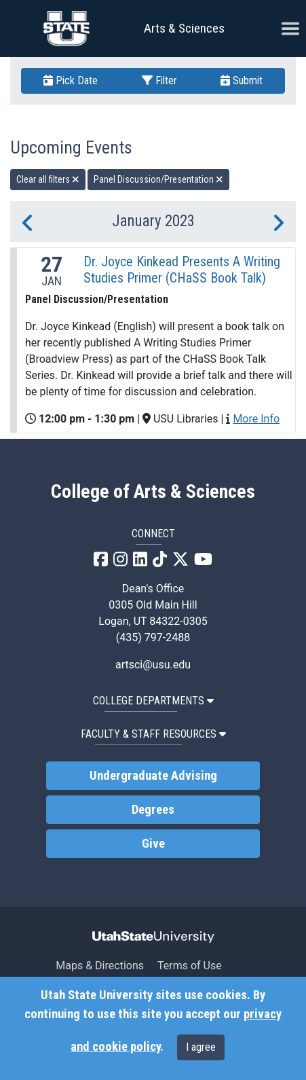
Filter (159, 80)
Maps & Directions (100, 965)
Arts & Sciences (184, 28)
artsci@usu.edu (153, 664)
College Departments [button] (153, 700)
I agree (201, 1047)
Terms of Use (189, 965)
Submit (242, 80)
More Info (256, 418)
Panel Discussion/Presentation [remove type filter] (158, 179)
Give (153, 843)
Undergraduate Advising (153, 775)
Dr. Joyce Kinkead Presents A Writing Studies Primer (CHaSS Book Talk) (181, 269)
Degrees (153, 809)
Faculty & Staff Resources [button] (153, 734)
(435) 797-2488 (153, 637)
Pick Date (70, 80)
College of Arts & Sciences (153, 491)
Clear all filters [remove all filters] (47, 179)
